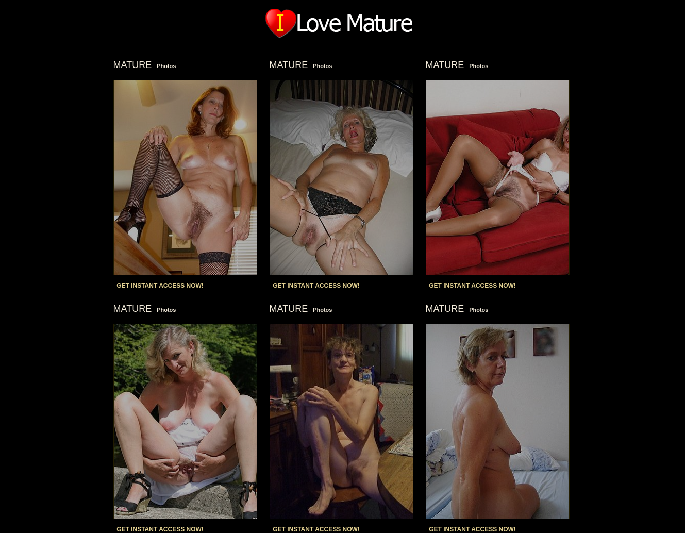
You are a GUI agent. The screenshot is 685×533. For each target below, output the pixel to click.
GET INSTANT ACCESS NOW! (160, 285)
